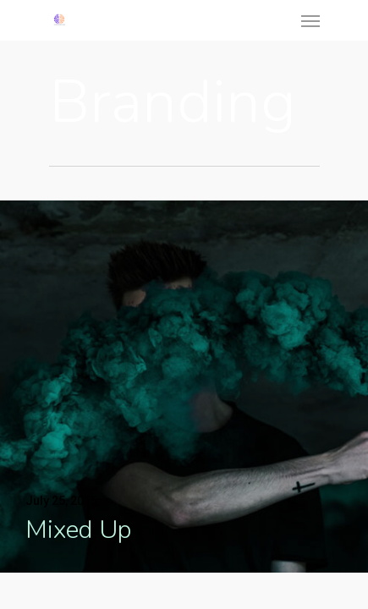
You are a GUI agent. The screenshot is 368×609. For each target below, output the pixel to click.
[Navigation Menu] (310, 20)
